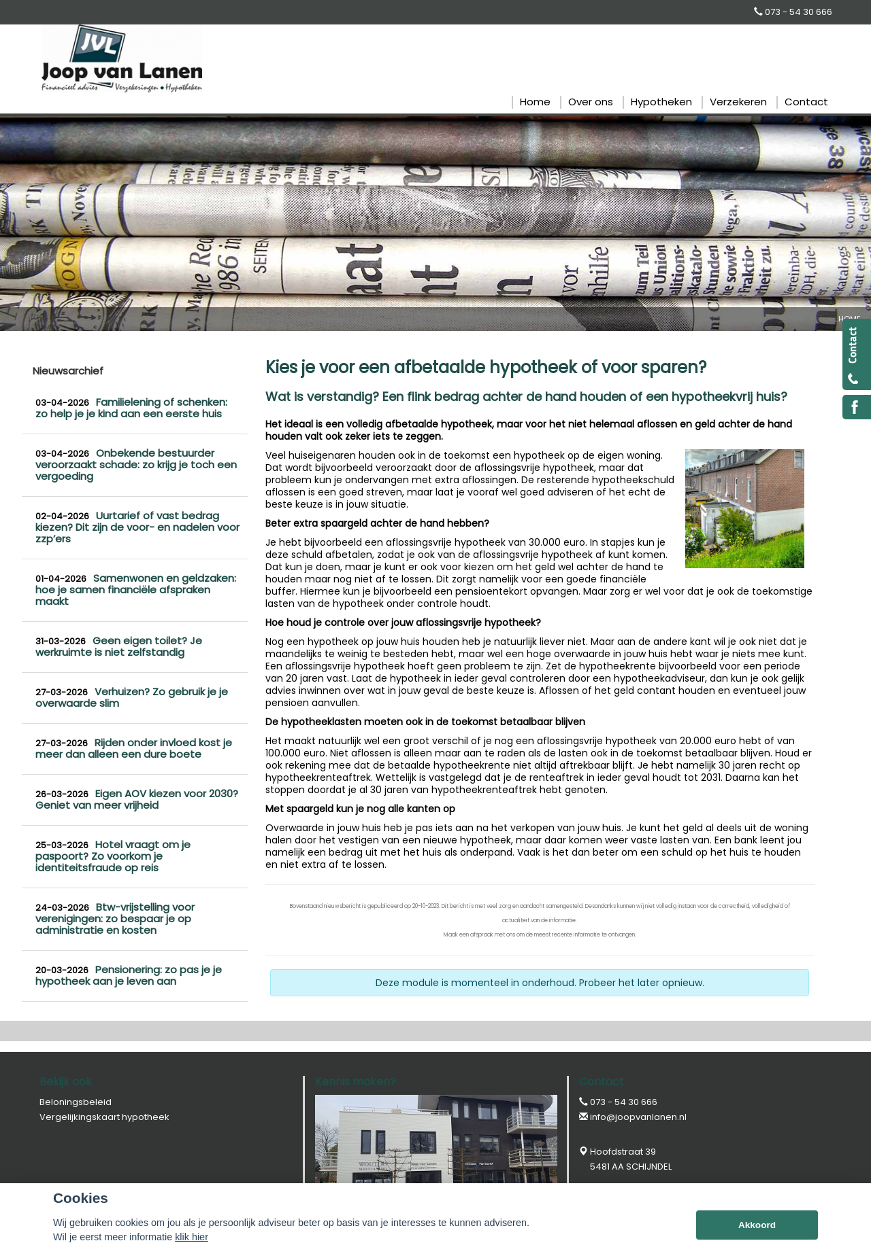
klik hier (191, 1236)
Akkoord (757, 1225)
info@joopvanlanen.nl (638, 1116)
